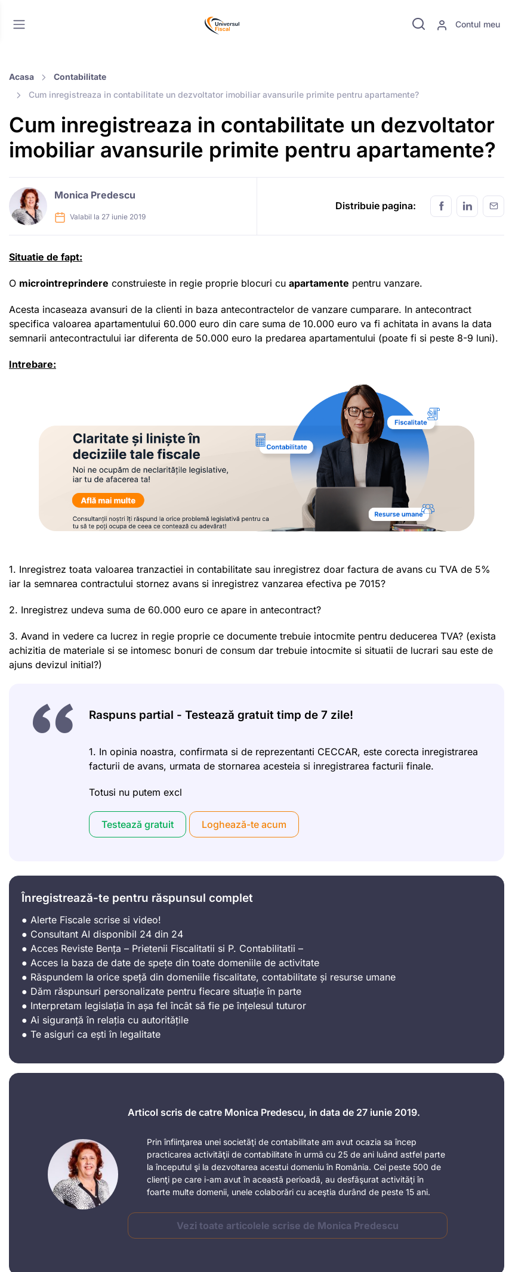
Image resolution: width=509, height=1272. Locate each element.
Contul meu (468, 25)
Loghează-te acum (244, 824)
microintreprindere (64, 283)
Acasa (21, 77)
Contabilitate (80, 77)
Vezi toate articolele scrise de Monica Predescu (288, 1225)
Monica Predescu (94, 195)
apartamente (319, 283)
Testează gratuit (137, 824)
